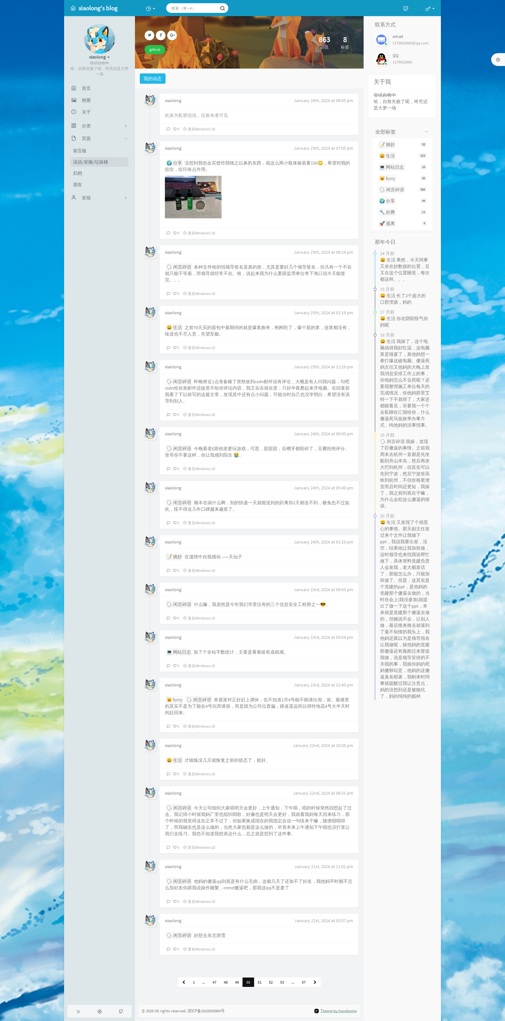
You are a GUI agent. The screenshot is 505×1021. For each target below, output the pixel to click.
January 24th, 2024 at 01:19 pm (323, 542)
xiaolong (173, 100)
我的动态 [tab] (153, 78)
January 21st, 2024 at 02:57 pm (323, 920)
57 (304, 982)
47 (214, 982)
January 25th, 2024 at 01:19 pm (323, 313)
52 (271, 982)
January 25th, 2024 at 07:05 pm (323, 148)
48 (226, 982)
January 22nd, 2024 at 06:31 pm (323, 793)
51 (260, 982)
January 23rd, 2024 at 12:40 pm (323, 685)
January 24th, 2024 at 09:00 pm (323, 434)
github (154, 49)
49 (237, 982)
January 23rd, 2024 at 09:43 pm (323, 589)
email (398, 36)
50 (248, 982)
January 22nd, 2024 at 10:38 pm (323, 745)
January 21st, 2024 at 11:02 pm (323, 866)
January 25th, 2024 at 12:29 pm (323, 367)
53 (282, 982)
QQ (395, 55)
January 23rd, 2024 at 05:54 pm (323, 637)
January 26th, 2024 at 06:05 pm (323, 100)
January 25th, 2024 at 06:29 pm (323, 252)
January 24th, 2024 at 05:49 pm (323, 488)
